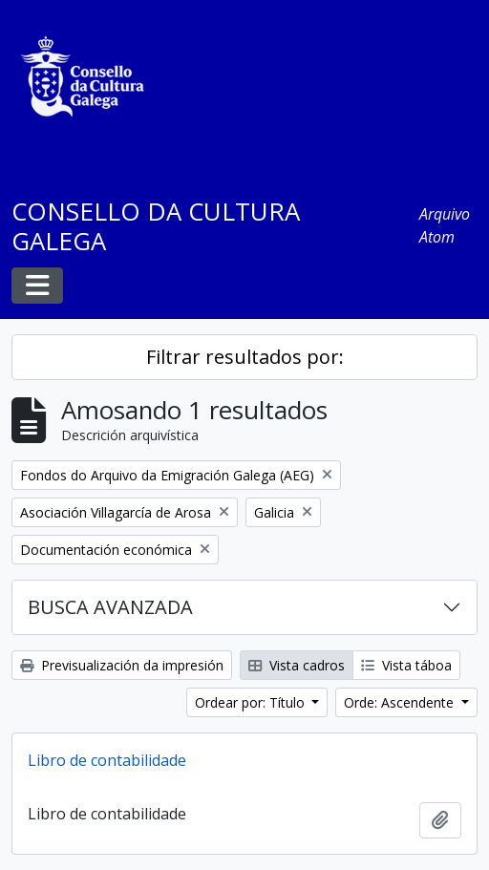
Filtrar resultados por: (245, 357)
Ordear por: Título (251, 702)
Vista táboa (406, 665)
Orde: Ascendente (400, 702)
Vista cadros (296, 665)
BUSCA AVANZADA (110, 607)
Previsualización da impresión (121, 665)
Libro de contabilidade (107, 760)
